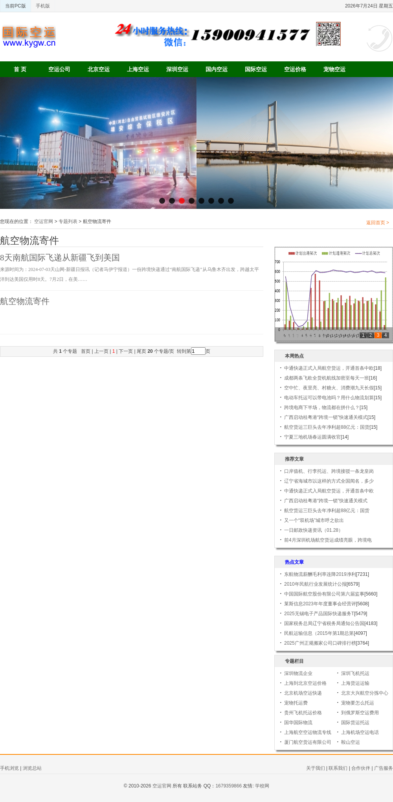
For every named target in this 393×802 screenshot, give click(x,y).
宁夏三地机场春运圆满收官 (312, 437)
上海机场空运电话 (360, 732)
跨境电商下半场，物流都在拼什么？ (322, 407)
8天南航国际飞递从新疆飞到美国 (60, 257)
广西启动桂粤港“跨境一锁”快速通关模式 (325, 417)
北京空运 (99, 69)
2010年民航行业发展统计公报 (315, 584)
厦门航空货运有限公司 (307, 742)
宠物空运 (334, 69)
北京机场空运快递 (303, 693)
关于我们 (315, 768)
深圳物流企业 (298, 673)
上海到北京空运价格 (305, 683)
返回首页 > (377, 222)
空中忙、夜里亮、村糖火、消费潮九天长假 (329, 388)
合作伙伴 (360, 768)
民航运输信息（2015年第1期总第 (319, 633)
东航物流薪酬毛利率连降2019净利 (320, 574)
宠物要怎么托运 (357, 703)
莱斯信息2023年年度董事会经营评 (320, 604)
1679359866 (228, 786)
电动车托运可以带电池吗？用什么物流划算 (329, 397)
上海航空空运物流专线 (307, 732)
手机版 (43, 6)
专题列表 (68, 221)
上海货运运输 (355, 683)
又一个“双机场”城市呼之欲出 (314, 520)
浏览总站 (32, 768)
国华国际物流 (298, 722)
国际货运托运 (355, 722)
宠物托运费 (296, 703)
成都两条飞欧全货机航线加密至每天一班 (326, 378)
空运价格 (295, 69)
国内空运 (217, 69)
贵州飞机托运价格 (303, 712)
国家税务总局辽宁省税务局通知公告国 (324, 623)
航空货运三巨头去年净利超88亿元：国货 (326, 427)
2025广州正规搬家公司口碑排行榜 (320, 643)
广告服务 (383, 768)
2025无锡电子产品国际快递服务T (319, 613)
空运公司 (59, 69)
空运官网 (43, 221)
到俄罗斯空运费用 (360, 712)
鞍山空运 (350, 742)
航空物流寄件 (25, 301)
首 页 (20, 69)
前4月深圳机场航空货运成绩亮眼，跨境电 (328, 540)
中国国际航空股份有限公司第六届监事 (324, 594)
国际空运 (256, 69)
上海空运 (138, 69)
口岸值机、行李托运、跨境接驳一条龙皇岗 (329, 471)
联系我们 (338, 768)
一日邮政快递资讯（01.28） (313, 530)
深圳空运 (177, 69)
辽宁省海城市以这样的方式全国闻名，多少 (329, 481)
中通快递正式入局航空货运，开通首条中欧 (329, 368)
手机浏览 (9, 768)
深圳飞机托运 (355, 673)
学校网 (262, 786)
